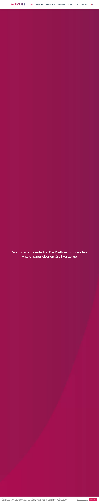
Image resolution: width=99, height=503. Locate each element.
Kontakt (70, 4)
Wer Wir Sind (39, 4)
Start (31, 4)
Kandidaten (61, 4)
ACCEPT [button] (92, 500)
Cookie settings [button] (82, 500)
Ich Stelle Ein (50, 4)
